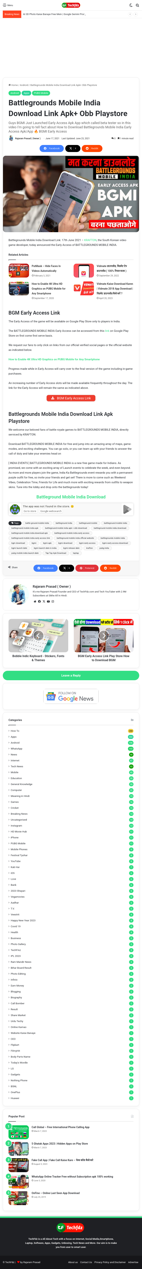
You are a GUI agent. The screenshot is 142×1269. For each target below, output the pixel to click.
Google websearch (51, 511)
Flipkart (15, 1044)
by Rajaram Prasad (30, 1262)
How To (15, 730)
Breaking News (19, 813)
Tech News (17, 766)
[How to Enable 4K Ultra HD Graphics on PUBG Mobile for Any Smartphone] (19, 288)
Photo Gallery (18, 944)
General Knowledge (21, 784)
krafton (89, 548)
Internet (15, 760)
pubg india (104, 548)
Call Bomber (17, 1003)
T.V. (13, 908)
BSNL (14, 1086)
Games (15, 801)
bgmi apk (47, 543)
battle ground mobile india (37, 523)
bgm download (18, 543)
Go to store (30, 511)
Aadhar (15, 902)
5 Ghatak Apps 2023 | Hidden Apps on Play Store (60, 1143)
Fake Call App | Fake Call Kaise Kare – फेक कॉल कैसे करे (62, 1160)
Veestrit (15, 914)
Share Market (18, 1015)
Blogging (16, 991)
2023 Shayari (18, 890)
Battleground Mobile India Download (71, 497)
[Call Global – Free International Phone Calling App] (19, 1132)
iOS (13, 872)
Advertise (133, 1262)
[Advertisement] (71, 48)
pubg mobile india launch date (25, 553)
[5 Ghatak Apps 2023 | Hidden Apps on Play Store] (19, 1149)
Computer (16, 790)
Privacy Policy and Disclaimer (110, 1262)
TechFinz (16, 950)
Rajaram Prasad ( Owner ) (27, 138)
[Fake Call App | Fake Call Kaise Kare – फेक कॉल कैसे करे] (19, 1165)
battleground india (64, 523)
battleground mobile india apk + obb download (66, 528)
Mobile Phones (19, 849)
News (14, 754)
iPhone (14, 837)
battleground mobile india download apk (29, 533)
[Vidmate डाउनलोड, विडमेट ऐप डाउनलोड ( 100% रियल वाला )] (84, 271)
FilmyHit (15, 1050)
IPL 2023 (16, 955)
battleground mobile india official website (75, 538)
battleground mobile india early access (72, 533)
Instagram (16, 825)
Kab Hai (15, 867)
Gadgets (15, 1074)
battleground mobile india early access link (30, 538)
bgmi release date (71, 548)
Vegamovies (18, 896)
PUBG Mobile (41, 93)
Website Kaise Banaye (23, 1032)
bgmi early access (87, 543)
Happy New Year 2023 (23, 920)
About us (73, 1262)
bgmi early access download (115, 543)
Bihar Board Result (21, 967)
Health (14, 932)
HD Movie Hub (19, 831)
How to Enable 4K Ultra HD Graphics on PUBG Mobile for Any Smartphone (49, 288)
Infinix (14, 979)
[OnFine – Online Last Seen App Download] (19, 1198)
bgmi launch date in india (45, 548)
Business (16, 938)
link (107, 331)
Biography (16, 997)
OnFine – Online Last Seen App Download (56, 1193)
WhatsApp (16, 748)
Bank (13, 884)
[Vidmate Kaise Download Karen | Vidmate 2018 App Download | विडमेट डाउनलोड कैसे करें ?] (84, 288)
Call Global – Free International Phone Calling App (60, 1127)
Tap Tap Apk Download (55, 553)
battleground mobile (88, 523)
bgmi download (65, 543)
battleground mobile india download (110, 528)
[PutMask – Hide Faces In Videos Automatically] (19, 271)
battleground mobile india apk (24, 528)
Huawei (15, 1098)
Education (16, 778)
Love (13, 878)
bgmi (34, 543)
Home (13, 85)
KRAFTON (90, 240)
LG (12, 1068)
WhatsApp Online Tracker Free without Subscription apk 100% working (72, 1176)
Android (24, 85)
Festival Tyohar (19, 855)
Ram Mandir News (21, 961)
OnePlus (15, 1092)
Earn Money (17, 985)
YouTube (16, 861)
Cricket (14, 807)
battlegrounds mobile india (113, 538)
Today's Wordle (19, 1062)
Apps (26, 93)
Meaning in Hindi (20, 795)
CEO (13, 1038)
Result (14, 1009)
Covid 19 (16, 926)
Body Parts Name (20, 1056)
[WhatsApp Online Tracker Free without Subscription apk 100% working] (19, 1182)
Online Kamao (18, 1027)
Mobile (14, 772)
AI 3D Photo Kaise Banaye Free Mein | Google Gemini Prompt (55, 14)
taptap (76, 553)
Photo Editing (18, 973)
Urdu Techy (17, 1021)
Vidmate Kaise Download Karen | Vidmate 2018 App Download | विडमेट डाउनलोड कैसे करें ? (115, 288)
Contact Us (86, 1262)
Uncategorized (19, 819)
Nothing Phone (19, 1080)
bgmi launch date (19, 548)
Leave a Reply (71, 675)
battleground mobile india (115, 523)
